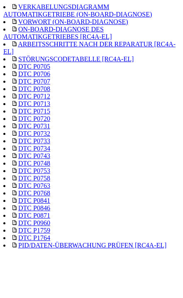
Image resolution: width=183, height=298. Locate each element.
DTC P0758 (34, 178)
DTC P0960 (34, 222)
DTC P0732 (34, 133)
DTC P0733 (34, 140)
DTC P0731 (34, 126)
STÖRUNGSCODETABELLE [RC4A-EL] (76, 58)
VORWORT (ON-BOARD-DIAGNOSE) (73, 21)
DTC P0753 (34, 170)
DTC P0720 (34, 118)
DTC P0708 (34, 88)
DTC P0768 (34, 193)
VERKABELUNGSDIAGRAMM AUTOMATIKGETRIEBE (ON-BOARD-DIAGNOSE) (77, 10)
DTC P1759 (34, 230)
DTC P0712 (34, 96)
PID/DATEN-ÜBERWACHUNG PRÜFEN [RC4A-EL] (92, 245)
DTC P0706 (34, 73)
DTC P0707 (34, 81)
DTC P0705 (34, 66)
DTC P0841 (34, 200)
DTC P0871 (34, 215)
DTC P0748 (34, 163)
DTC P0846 (34, 207)
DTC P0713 (34, 103)
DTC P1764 (34, 237)
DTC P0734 (34, 148)
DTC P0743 (34, 155)
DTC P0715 (34, 111)
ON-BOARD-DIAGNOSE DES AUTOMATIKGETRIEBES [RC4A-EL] (57, 33)
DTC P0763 (34, 185)
